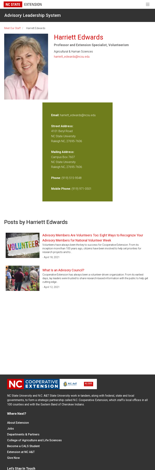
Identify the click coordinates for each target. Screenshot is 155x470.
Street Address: (62, 126)
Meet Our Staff (12, 28)
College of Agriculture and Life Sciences (34, 440)
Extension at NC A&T (21, 452)
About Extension (18, 422)
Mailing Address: (62, 152)
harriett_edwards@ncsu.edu (72, 56)
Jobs (10, 428)
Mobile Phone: (61, 188)
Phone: (56, 178)
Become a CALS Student (23, 446)
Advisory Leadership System (32, 15)
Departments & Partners (23, 434)
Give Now (13, 458)
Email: (55, 115)
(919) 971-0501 (82, 188)
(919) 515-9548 (72, 178)
